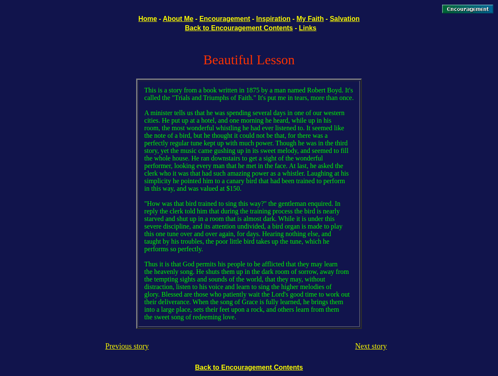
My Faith (310, 18)
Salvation (345, 18)
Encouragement (224, 18)
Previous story (127, 346)
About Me (178, 18)
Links (307, 28)
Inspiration (273, 18)
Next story (371, 346)
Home (147, 18)
